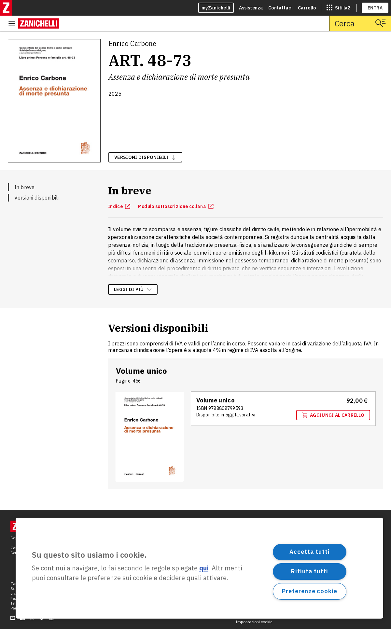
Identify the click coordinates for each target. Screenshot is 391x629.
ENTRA (375, 8)
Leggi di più (133, 274)
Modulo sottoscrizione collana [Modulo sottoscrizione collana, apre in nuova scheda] (176, 191)
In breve (24, 171)
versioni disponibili (145, 142)
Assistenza (251, 8)
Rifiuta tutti (309, 571)
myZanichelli (216, 8)
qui (203, 568)
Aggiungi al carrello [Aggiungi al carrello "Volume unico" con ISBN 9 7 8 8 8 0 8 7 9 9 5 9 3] (333, 399)
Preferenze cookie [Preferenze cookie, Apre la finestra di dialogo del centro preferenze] (309, 591)
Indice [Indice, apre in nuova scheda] (119, 191)
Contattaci (280, 8)
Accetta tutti (309, 551)
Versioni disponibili (36, 182)
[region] (199, 568)
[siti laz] (339, 8)
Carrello (307, 8)
